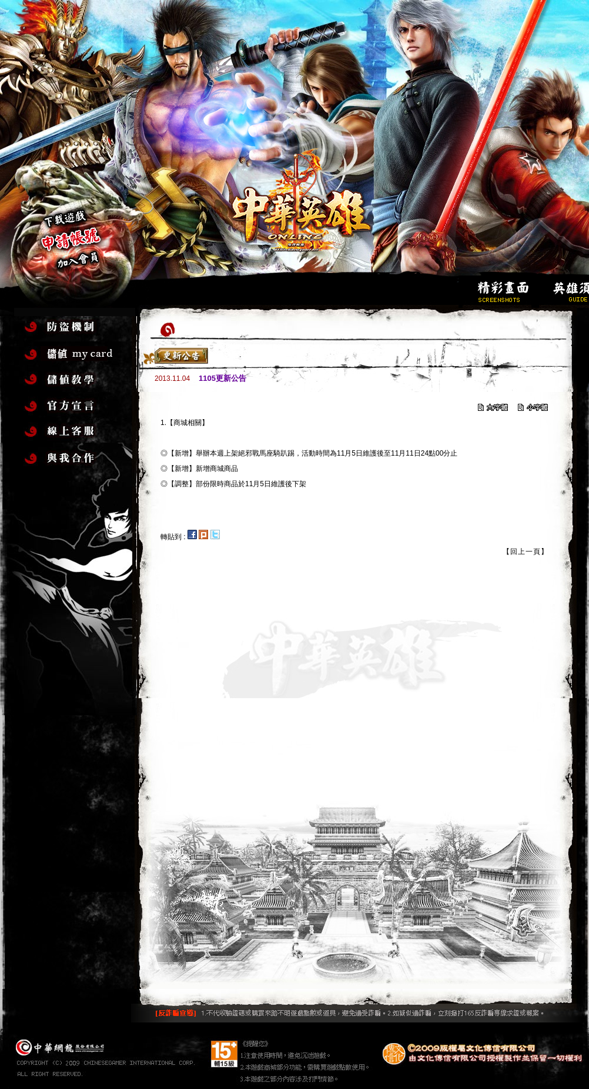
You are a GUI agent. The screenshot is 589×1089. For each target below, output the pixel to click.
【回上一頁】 (525, 551)
